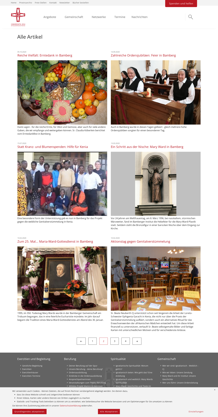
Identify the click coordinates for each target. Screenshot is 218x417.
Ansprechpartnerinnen (80, 379)
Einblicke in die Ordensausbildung (85, 376)
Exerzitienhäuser (30, 372)
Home (13, 2)
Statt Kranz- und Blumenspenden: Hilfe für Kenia (52, 147)
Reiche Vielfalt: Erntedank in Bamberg (44, 55)
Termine (119, 17)
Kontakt (53, 2)
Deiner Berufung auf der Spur (83, 365)
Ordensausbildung (78, 372)
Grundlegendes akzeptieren (29, 411)
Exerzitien (27, 369)
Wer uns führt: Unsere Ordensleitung (180, 382)
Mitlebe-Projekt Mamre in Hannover (86, 386)
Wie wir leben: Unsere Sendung (177, 372)
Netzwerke (99, 17)
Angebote (49, 17)
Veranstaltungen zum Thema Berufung (87, 382)
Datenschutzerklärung (70, 405)
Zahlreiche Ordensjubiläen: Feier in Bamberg (143, 55)
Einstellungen (196, 411)
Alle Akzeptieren (109, 411)
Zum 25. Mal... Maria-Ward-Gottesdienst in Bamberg (55, 241)
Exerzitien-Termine (31, 376)
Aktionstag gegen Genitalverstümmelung (140, 241)
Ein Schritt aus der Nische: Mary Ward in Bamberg (147, 147)
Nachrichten (140, 17)
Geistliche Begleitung (32, 365)
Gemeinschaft (74, 17)
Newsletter (64, 2)
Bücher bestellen (81, 2)
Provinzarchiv (25, 2)
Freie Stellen (41, 2)
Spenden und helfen (181, 3)
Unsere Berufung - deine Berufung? (86, 369)
